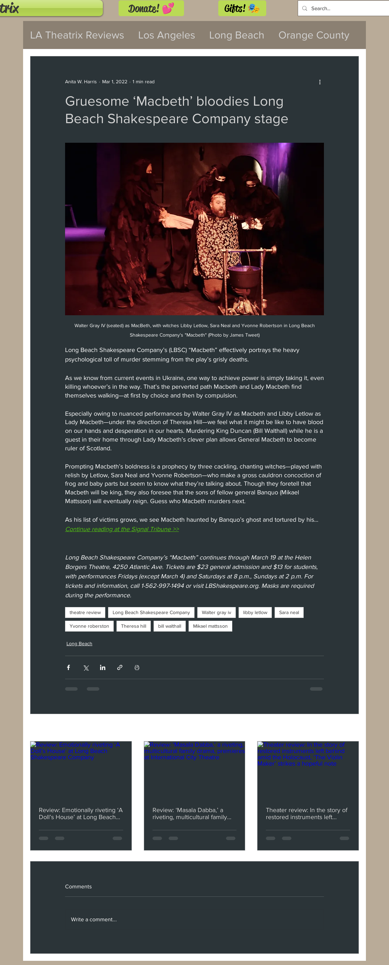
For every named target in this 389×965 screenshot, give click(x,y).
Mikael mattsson (210, 626)
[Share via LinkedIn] (102, 667)
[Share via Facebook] (68, 667)
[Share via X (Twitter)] (85, 667)
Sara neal (289, 612)
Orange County (313, 35)
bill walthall (169, 626)
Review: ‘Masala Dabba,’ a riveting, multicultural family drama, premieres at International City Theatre (190, 813)
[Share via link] (119, 667)
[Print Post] (137, 667)
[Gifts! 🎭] (242, 8)
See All (351, 728)
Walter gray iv (216, 612)
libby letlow (255, 612)
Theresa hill (133, 626)
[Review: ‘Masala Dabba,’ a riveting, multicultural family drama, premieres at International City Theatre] (194, 769)
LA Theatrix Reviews (77, 35)
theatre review (85, 612)
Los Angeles (166, 35)
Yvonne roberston (89, 626)
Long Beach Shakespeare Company (151, 612)
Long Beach (236, 35)
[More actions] (320, 81)
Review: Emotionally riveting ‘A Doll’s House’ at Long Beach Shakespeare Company (81, 813)
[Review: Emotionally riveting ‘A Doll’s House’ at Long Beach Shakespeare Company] (81, 769)
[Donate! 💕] (151, 8)
